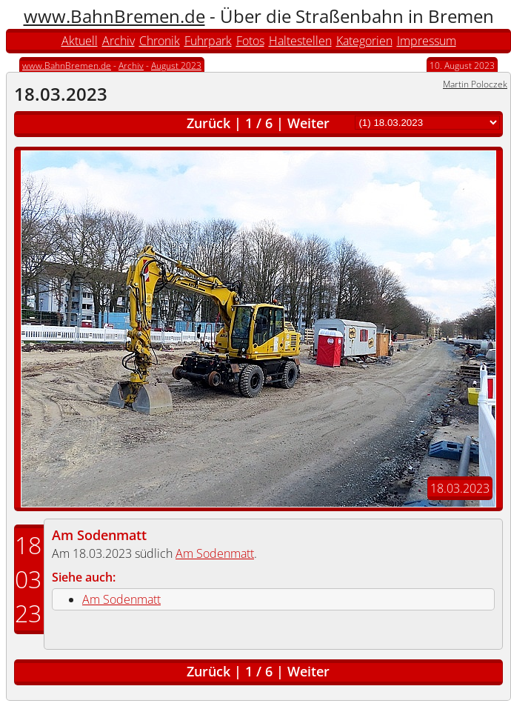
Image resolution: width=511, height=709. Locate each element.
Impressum (426, 41)
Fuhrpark (208, 41)
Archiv (118, 41)
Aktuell (79, 41)
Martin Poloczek (475, 84)
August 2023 (176, 65)
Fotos (250, 41)
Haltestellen (300, 41)
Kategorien (364, 41)
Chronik (159, 41)
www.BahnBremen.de (114, 16)
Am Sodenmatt (99, 535)
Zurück (208, 123)
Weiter (308, 123)
